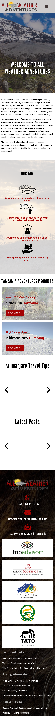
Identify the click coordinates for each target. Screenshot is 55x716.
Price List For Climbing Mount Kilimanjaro (20, 681)
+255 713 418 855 (27, 504)
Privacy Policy (46, 695)
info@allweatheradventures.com (27, 518)
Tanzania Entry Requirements (14, 663)
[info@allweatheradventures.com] (27, 512)
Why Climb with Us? (11, 668)
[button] (6, 390)
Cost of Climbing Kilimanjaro (14, 690)
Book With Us (33, 663)
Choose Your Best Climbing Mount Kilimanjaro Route (24, 708)
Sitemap (6, 658)
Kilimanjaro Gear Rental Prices (15, 695)
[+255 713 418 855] (27, 497)
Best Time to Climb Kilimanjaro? (33, 668)
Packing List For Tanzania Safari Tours (26, 658)
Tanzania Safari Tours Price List (16, 686)
